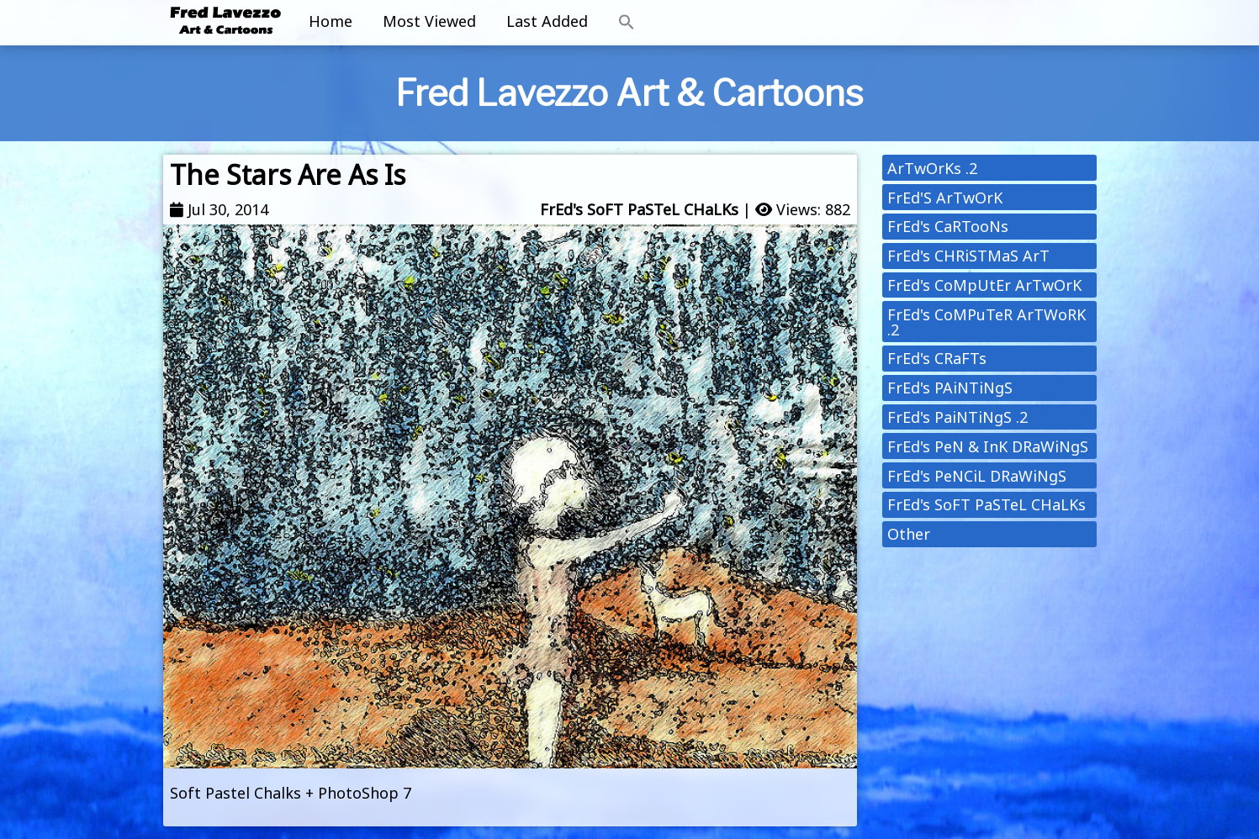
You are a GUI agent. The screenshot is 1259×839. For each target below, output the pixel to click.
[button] (626, 22)
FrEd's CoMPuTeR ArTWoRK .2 (986, 322)
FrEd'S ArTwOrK (944, 197)
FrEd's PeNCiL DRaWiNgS (976, 476)
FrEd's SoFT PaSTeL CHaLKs (639, 209)
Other (908, 534)
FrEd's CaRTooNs (947, 226)
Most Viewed (429, 21)
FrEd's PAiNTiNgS (950, 387)
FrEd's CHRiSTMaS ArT (968, 255)
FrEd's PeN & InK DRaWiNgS (987, 446)
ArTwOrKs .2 (932, 168)
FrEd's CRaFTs (937, 358)
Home (330, 21)
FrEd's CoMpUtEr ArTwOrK (984, 285)
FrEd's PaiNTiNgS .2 (957, 417)
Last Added (547, 21)
